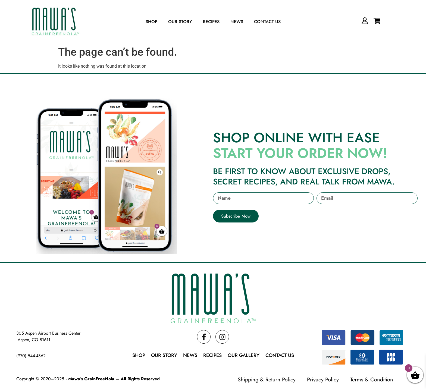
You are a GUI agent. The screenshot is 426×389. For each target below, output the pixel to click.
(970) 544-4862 (31, 356)
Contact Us (267, 21)
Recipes (211, 21)
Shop (151, 21)
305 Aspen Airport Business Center (48, 333)
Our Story (180, 21)
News (236, 21)
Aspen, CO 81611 (33, 340)
